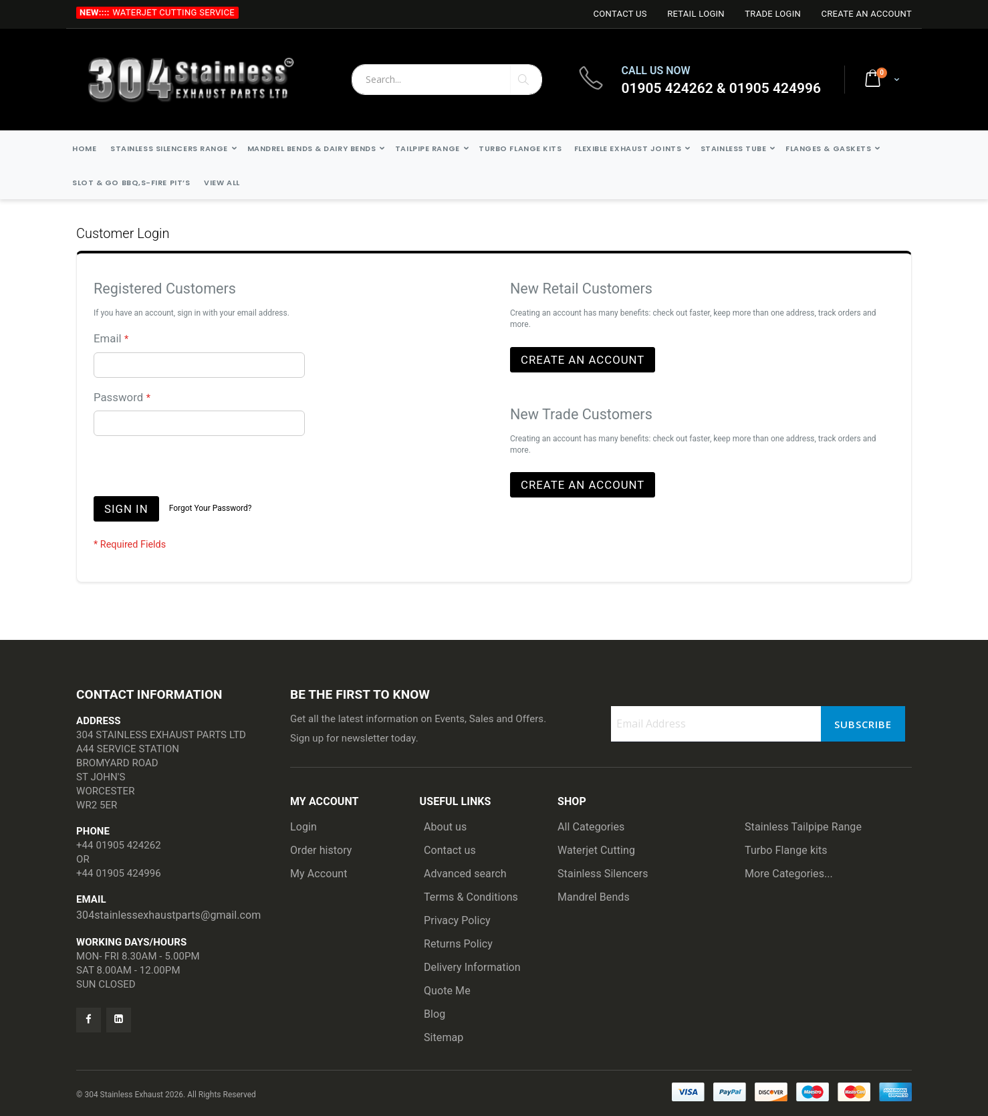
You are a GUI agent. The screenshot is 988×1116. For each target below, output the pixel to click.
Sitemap (443, 1037)
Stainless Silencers (603, 873)
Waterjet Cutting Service (173, 12)
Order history (321, 850)
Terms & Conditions (471, 897)
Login (303, 826)
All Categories (591, 826)
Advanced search (465, 873)
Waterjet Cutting (596, 850)
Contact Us (619, 14)
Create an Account (866, 14)
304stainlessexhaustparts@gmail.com (168, 915)
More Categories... (789, 873)
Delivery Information (472, 967)
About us (445, 826)
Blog (434, 1014)
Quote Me (447, 990)
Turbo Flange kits (786, 850)
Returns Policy (458, 943)
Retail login (696, 14)
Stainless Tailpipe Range (803, 826)
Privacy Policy (457, 920)
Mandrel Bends (594, 897)
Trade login (773, 14)
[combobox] (447, 79)
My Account (319, 873)
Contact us (450, 850)
